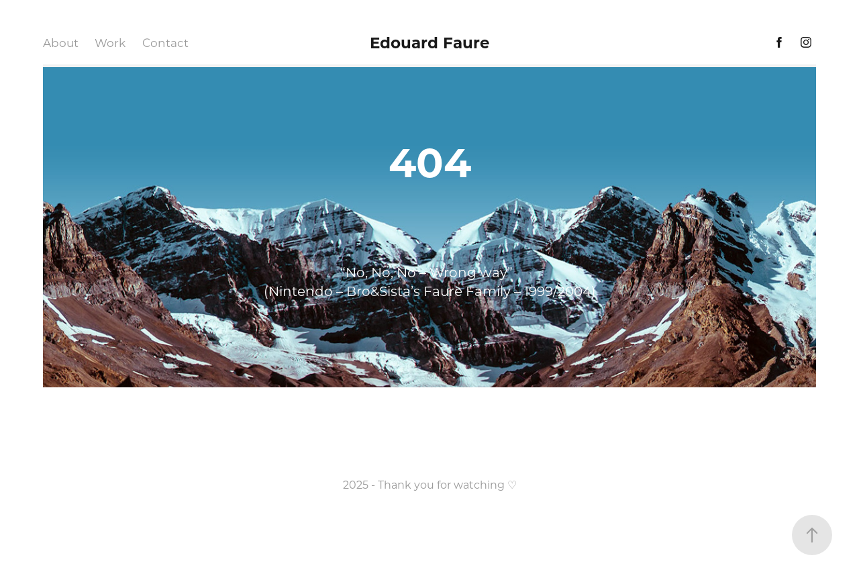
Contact (165, 42)
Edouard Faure (430, 42)
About (61, 42)
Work (110, 42)
